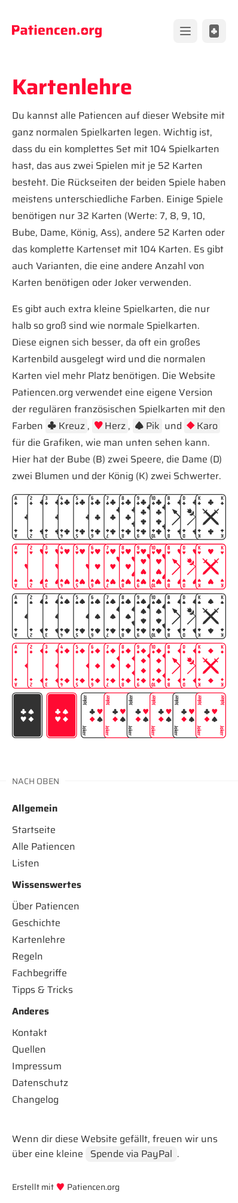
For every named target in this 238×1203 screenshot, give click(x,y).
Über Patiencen (46, 906)
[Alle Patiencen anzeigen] (214, 31)
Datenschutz (40, 1082)
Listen (25, 863)
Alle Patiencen (43, 846)
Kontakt (29, 1032)
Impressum (37, 1066)
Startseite (34, 829)
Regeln (27, 956)
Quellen (29, 1049)
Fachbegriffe (39, 973)
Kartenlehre (38, 939)
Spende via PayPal (131, 1153)
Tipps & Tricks (42, 989)
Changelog (35, 1099)
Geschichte (36, 922)
